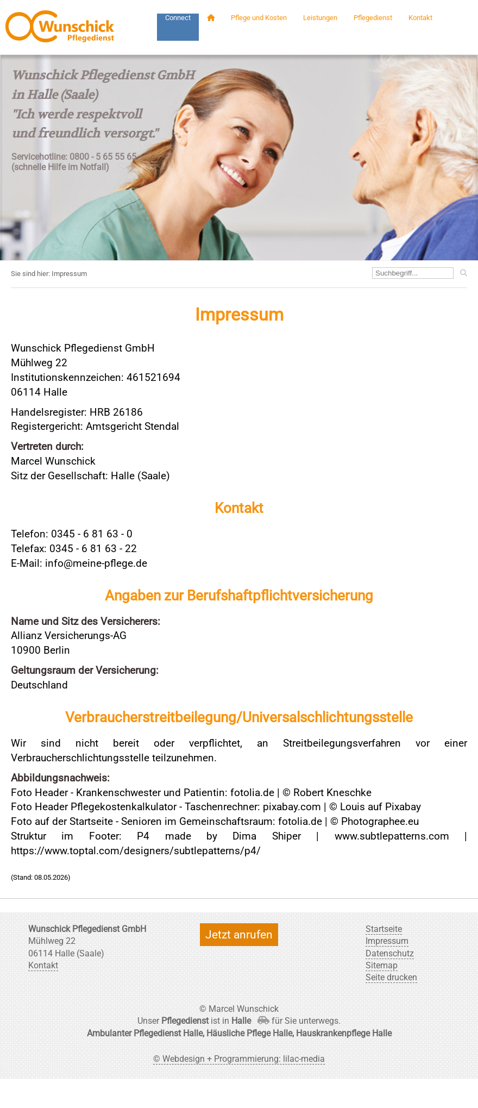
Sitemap (382, 965)
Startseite (384, 929)
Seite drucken (391, 977)
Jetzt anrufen (239, 934)
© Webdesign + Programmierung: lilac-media (239, 1059)
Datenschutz (390, 953)
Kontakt (420, 18)
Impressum (387, 941)
